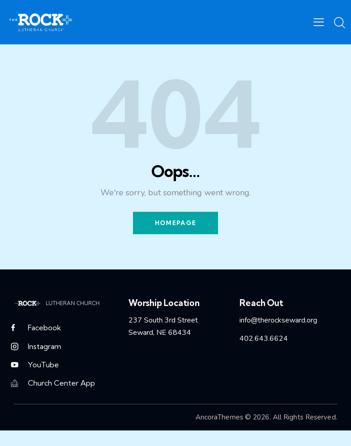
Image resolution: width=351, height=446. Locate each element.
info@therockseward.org (278, 321)
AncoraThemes (219, 420)
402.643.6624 (263, 339)
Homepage (175, 223)
